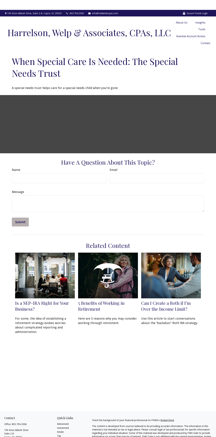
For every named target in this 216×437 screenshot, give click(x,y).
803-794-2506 (19, 414)
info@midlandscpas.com (103, 3)
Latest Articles (64, 429)
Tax (59, 425)
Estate (60, 422)
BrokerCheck (167, 410)
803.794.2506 (75, 3)
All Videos (62, 433)
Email (113, 160)
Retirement (63, 414)
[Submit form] (20, 212)
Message (18, 182)
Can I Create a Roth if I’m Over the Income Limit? (166, 296)
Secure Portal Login (195, 3)
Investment (63, 418)
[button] (181, 12)
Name (16, 160)
